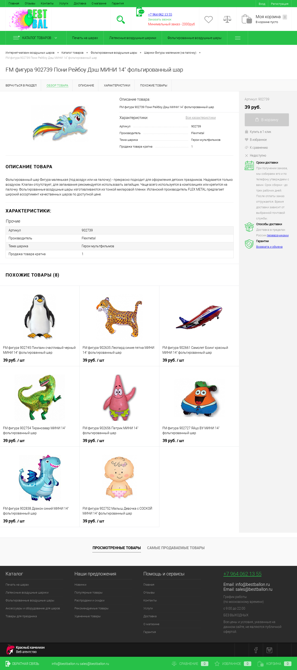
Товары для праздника (21, 616)
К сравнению (256, 147)
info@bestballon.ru (253, 584)
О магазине (99, 3)
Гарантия (118, 3)
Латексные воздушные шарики (132, 38)
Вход (262, 4)
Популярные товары (88, 592)
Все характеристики (201, 117)
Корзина (274, 664)
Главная (14, 3)
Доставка (80, 3)
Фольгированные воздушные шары (195, 38)
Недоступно (255, 155)
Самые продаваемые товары (176, 547)
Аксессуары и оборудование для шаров (33, 608)
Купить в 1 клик (258, 131)
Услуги (63, 3)
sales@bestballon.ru (254, 589)
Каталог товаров (36, 38)
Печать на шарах (85, 38)
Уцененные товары (87, 616)
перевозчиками (278, 235)
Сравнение (190, 664)
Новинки (80, 584)
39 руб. (14, 360)
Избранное (233, 664)
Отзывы (30, 3)
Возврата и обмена (269, 246)
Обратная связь (22, 664)
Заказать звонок (159, 19)
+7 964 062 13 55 (242, 573)
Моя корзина (271, 17)
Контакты (47, 3)
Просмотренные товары (117, 547)
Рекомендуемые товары (91, 608)
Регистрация (279, 4)
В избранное (256, 139)
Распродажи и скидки (89, 600)
